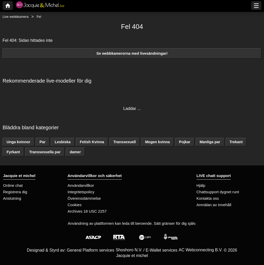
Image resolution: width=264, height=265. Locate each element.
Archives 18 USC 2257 (87, 211)
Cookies (74, 205)
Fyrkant (13, 152)
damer (75, 152)
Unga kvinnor (18, 142)
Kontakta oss (207, 198)
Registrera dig (15, 192)
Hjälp (200, 185)
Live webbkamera (15, 17)
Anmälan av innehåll (213, 205)
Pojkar (184, 142)
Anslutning (12, 198)
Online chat (13, 185)
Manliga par (210, 142)
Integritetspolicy (81, 192)
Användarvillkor (81, 185)
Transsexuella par (45, 152)
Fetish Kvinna (92, 142)
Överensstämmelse (84, 198)
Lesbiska (63, 142)
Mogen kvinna (157, 142)
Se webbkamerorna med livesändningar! (132, 53)
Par (42, 142)
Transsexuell (124, 142)
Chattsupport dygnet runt (217, 192)
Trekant (236, 142)
